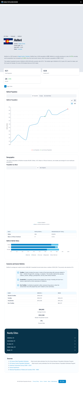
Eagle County (22, 43)
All (71, 103)
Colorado (13, 36)
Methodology (54, 391)
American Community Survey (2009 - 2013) (21, 375)
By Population (35, 95)
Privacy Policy (36, 391)
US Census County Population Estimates (20, 373)
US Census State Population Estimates (19, 371)
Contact (45, 391)
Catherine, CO (10, 348)
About (49, 391)
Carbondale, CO (11, 351)
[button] (80, 2)
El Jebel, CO (10, 354)
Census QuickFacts (14, 377)
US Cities (6, 36)
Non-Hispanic (43, 172)
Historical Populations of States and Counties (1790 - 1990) (24, 379)
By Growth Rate (47, 95)
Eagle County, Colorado (24, 56)
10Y (75, 103)
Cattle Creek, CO (11, 357)
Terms (41, 391)
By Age (41, 95)
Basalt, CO (9, 360)
